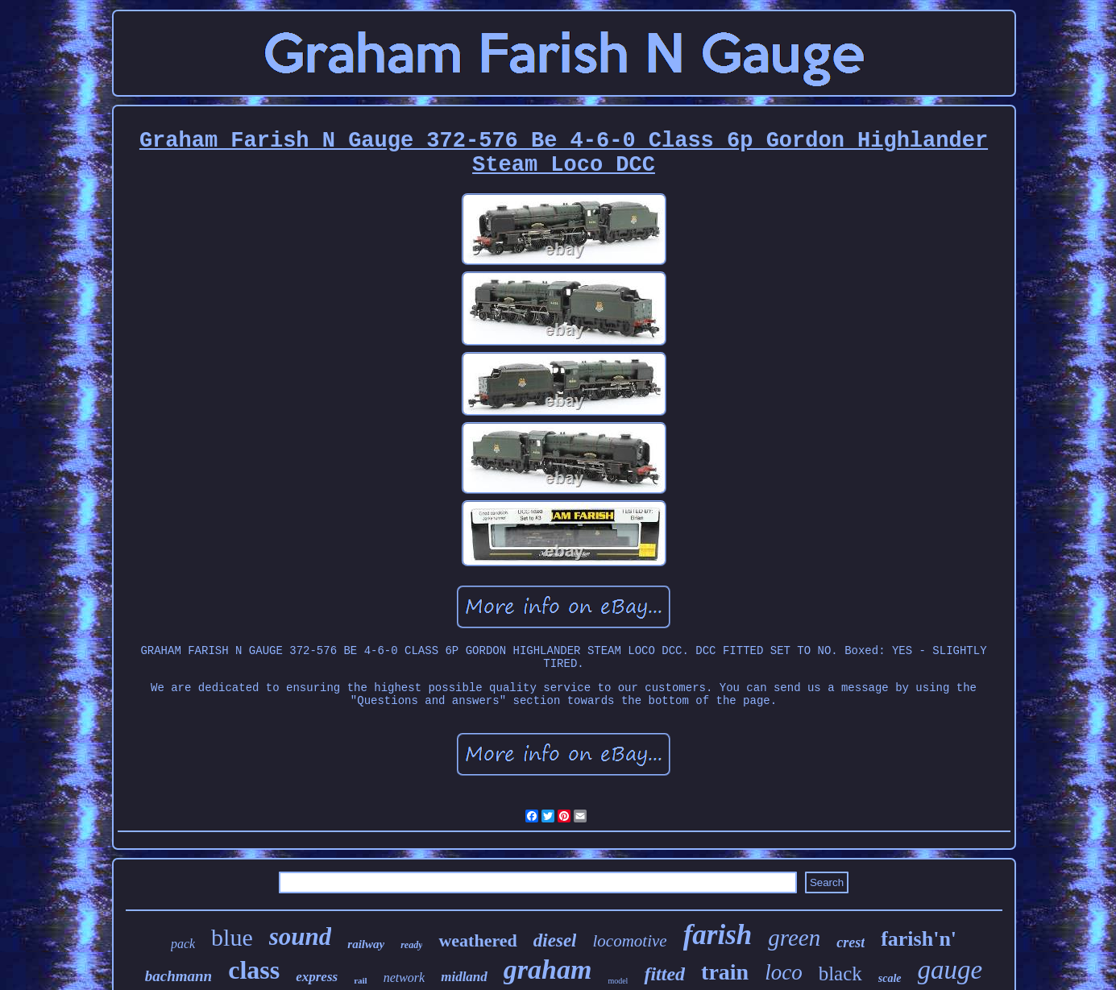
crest (850, 942)
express (317, 976)
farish (718, 935)
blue (232, 937)
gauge (950, 969)
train (725, 971)
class (254, 969)
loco (784, 972)
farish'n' (918, 939)
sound (300, 936)
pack (183, 944)
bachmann (178, 975)
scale (890, 978)
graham (548, 969)
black (840, 973)
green (794, 938)
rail (360, 980)
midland (464, 976)
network (404, 977)
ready (411, 945)
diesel (555, 940)
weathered (477, 940)
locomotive (629, 941)
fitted (664, 973)
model (618, 980)
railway (365, 944)
